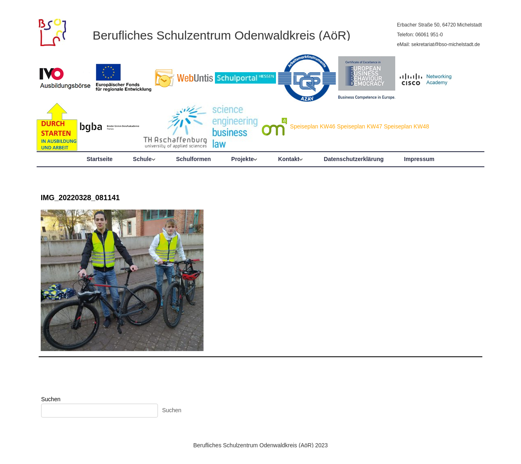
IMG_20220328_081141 (80, 198)
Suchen (50, 399)
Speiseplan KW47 (359, 126)
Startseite (100, 159)
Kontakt (288, 159)
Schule (142, 159)
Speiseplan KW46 (312, 126)
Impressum (419, 159)
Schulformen (193, 159)
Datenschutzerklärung (353, 159)
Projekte (242, 159)
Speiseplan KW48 (406, 126)
